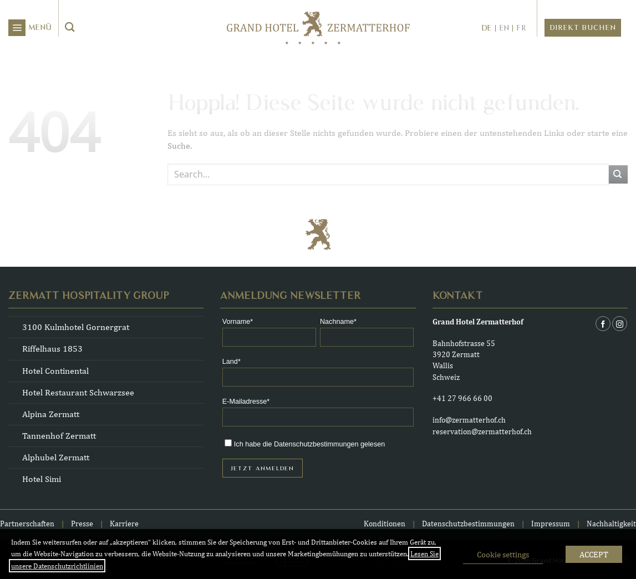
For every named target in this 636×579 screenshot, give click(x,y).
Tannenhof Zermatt (59, 435)
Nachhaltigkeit (611, 523)
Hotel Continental (55, 370)
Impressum (550, 523)
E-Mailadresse (244, 401)
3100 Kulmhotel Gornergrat (75, 327)
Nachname (337, 322)
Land (230, 361)
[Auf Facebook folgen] (603, 323)
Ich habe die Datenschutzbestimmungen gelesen (309, 444)
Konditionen (384, 523)
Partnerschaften (27, 523)
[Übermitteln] (70, 27)
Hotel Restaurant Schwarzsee (78, 392)
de (486, 28)
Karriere (124, 523)
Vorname (236, 322)
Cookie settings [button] (503, 554)
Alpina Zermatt (50, 414)
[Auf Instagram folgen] (619, 323)
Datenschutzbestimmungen (469, 523)
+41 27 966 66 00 (462, 398)
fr (521, 28)
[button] (30, 28)
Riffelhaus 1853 (52, 348)
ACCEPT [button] (593, 554)
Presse (82, 523)
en (504, 28)
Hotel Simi (41, 479)
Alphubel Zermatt (55, 457)
